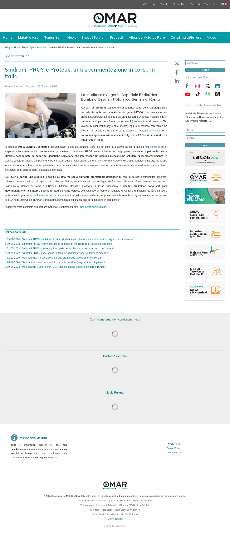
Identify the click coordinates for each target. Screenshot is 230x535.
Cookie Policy (174, 448)
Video (211, 37)
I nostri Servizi (93, 37)
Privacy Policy (174, 444)
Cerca (205, 69)
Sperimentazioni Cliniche (92, 207)
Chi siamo (150, 4)
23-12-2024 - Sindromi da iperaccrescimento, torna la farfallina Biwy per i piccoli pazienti (55, 262)
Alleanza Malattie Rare (147, 37)
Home (7, 37)
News (71, 37)
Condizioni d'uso (175, 452)
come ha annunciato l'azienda (47, 195)
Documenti (211, 4)
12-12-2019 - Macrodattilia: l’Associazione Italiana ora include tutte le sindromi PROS (53, 257)
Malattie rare (28, 37)
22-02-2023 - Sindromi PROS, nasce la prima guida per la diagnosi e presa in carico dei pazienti (59, 248)
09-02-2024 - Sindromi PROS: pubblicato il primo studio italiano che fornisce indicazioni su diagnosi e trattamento (69, 239)
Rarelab (119, 519)
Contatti (195, 4)
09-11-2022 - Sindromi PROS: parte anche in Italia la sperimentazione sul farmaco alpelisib (57, 253)
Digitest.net (120, 526)
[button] (176, 63)
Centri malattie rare (186, 37)
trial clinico (151, 146)
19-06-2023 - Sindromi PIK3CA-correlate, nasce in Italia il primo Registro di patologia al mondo (59, 243)
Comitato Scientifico (173, 4)
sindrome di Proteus (149, 130)
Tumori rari (53, 37)
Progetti (116, 37)
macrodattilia (140, 121)
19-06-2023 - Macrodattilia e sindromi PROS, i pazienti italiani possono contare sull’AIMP (56, 266)
